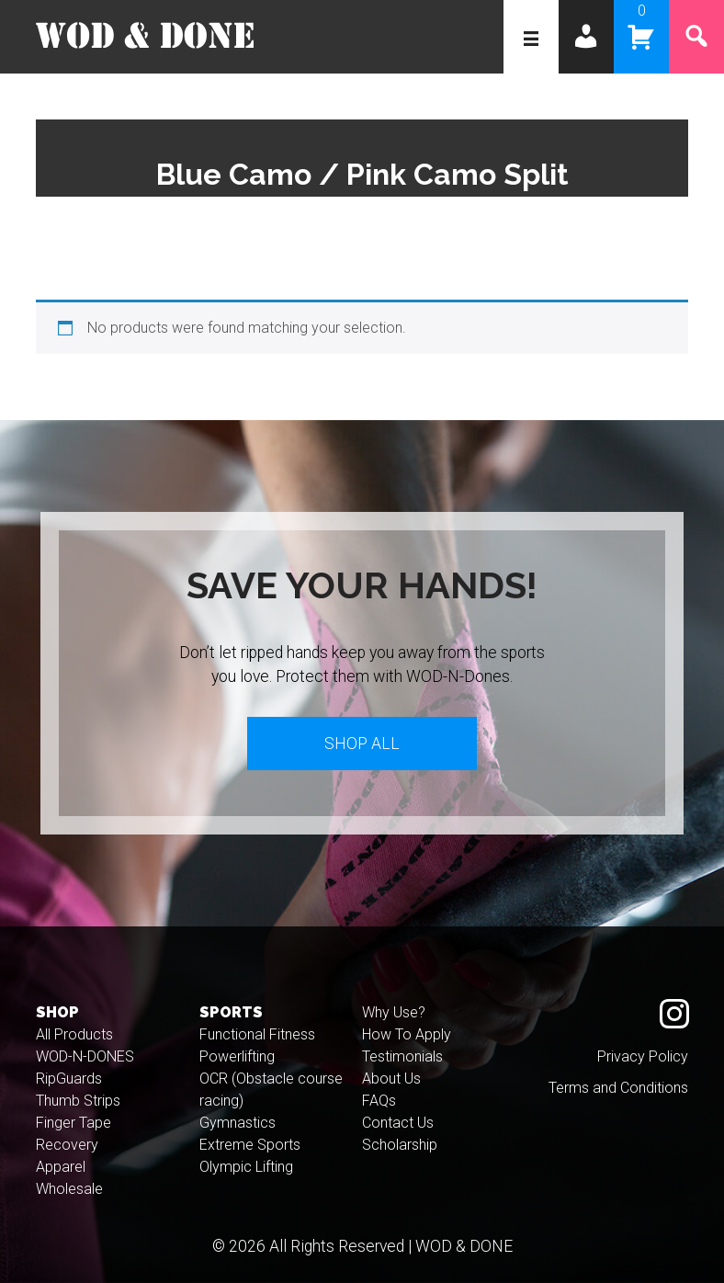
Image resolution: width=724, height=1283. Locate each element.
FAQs (379, 1100)
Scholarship (399, 1144)
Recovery (67, 1144)
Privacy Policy (642, 1056)
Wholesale (69, 1189)
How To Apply (406, 1034)
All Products (74, 1034)
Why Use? (393, 1012)
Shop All (362, 743)
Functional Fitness (257, 1034)
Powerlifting (237, 1056)
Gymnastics (237, 1122)
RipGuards (69, 1078)
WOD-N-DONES (85, 1056)
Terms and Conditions (618, 1087)
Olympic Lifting (246, 1166)
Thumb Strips (78, 1100)
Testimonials (402, 1056)
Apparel (60, 1166)
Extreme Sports (249, 1144)
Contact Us (398, 1122)
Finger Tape (73, 1122)
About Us (391, 1078)
